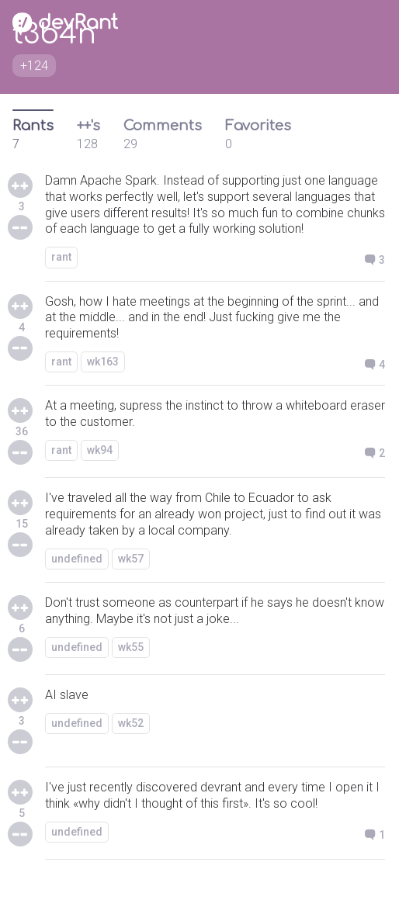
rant (61, 257)
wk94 (100, 450)
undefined (76, 558)
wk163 (103, 361)
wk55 (131, 647)
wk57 (131, 558)
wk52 (131, 723)
